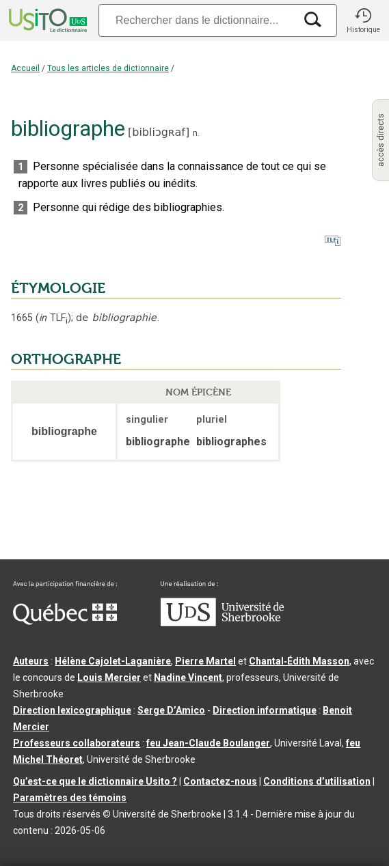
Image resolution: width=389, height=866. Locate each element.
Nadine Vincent (188, 677)
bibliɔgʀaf (158, 132)
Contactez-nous (220, 781)
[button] (363, 20)
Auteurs (31, 661)
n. (196, 133)
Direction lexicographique (72, 710)
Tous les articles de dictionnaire (108, 68)
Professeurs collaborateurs (76, 743)
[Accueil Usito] (46, 20)
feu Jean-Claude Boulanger (208, 743)
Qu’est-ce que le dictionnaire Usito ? (95, 781)
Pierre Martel (205, 661)
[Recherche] (196, 20)
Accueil (25, 68)
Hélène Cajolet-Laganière (113, 661)
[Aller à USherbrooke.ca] (222, 622)
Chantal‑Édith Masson (299, 661)
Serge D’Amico (171, 710)
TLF (53, 318)
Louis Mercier (109, 677)
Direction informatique (265, 710)
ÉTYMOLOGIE (58, 288)
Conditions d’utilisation (317, 781)
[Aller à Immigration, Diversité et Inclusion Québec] (65, 621)
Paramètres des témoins (69, 797)
